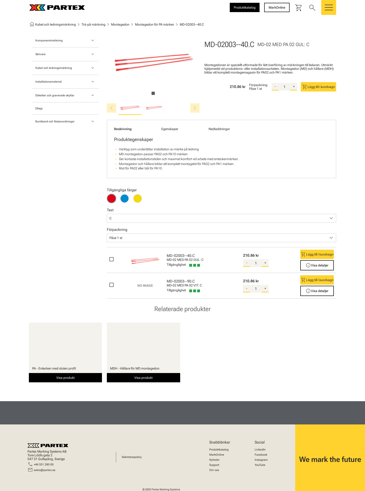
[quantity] (284, 87)
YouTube (260, 465)
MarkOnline (216, 454)
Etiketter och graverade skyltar (54, 95)
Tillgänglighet (176, 264)
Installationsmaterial (48, 81)
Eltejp (39, 108)
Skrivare (40, 54)
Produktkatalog (219, 449)
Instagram (261, 459)
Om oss (214, 470)
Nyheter (214, 459)
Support (214, 465)
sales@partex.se (44, 470)
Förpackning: (258, 85)
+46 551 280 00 (44, 464)
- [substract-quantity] (275, 86)
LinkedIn (260, 449)
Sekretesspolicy (132, 457)
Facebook (261, 454)
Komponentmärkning (49, 40)
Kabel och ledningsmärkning (53, 68)
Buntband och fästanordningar (54, 121)
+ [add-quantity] (294, 86)
